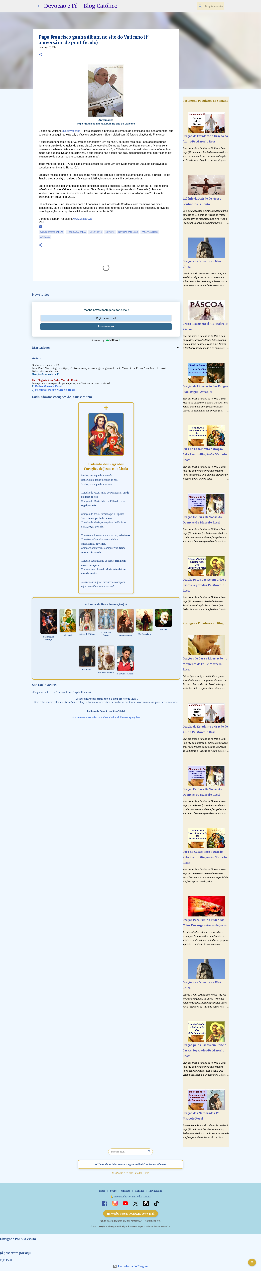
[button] (41, 54)
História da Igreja (76, 232)
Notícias (110, 232)
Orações (125, 1190)
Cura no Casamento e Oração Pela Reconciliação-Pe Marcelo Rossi (205, 454)
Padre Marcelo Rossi (48, 386)
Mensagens (96, 232)
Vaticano (45, 237)
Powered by (106, 340)
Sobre (113, 1190)
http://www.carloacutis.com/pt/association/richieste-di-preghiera (106, 717)
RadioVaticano (71, 130)
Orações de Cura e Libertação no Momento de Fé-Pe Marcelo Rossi (205, 664)
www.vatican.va (82, 218)
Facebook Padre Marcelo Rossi (55, 389)
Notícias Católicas (128, 232)
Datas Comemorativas (51, 232)
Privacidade (155, 1190)
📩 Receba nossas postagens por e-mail (131, 1213)
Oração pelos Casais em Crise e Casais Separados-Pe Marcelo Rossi (204, 585)
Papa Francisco (150, 232)
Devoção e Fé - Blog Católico (81, 6)
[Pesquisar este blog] (206, 6)
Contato (139, 1190)
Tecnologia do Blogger (130, 1266)
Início (102, 1190)
